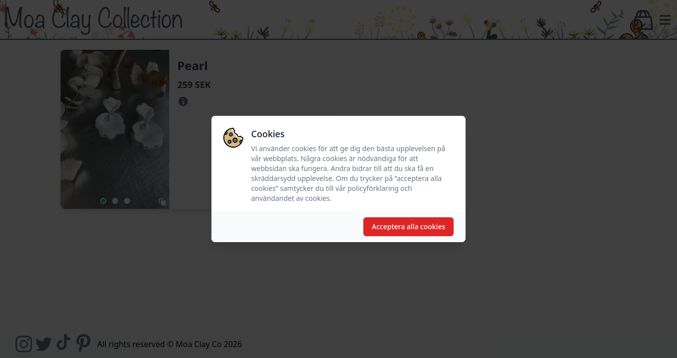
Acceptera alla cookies (408, 226)
